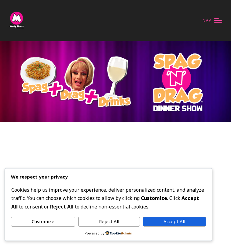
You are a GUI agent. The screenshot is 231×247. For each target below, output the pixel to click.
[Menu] (212, 20)
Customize (43, 221)
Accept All (174, 221)
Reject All (109, 221)
